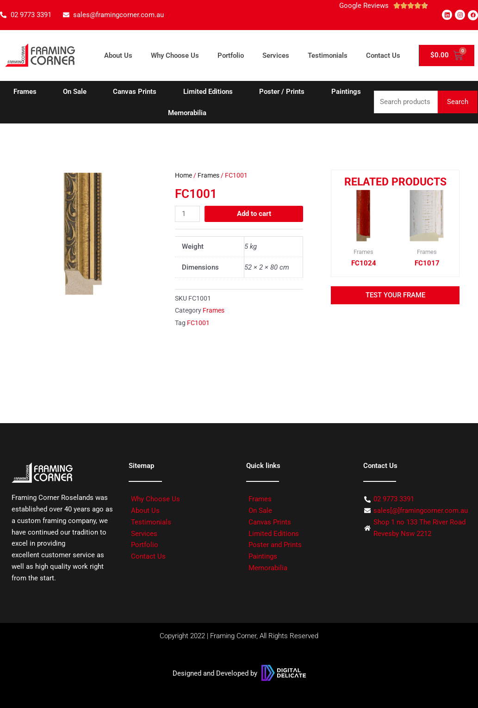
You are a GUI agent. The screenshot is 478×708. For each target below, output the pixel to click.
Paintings (346, 91)
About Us (118, 55)
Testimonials (328, 55)
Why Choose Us (175, 55)
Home (183, 175)
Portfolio (230, 55)
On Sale (75, 91)
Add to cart (254, 213)
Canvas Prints (134, 91)
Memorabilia (187, 113)
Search (457, 102)
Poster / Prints (281, 91)
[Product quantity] (187, 213)
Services (275, 55)
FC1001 (198, 322)
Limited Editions (208, 91)
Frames (25, 91)
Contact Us (383, 55)
